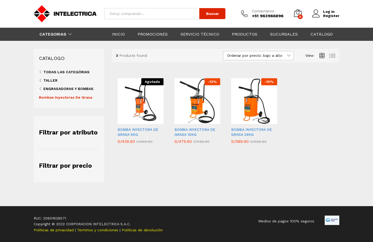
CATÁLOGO (322, 34)
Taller (50, 80)
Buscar (212, 14)
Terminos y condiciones (98, 230)
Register (331, 16)
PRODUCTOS (244, 34)
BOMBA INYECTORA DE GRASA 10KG (194, 131)
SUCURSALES (284, 34)
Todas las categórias (66, 72)
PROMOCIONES (153, 34)
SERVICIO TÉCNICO (199, 34)
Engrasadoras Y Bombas (68, 89)
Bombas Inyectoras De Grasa (65, 97)
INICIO (118, 34)
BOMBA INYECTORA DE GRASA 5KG (138, 131)
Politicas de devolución (142, 230)
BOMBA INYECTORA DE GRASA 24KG (251, 131)
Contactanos (263, 11)
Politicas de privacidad (54, 230)
